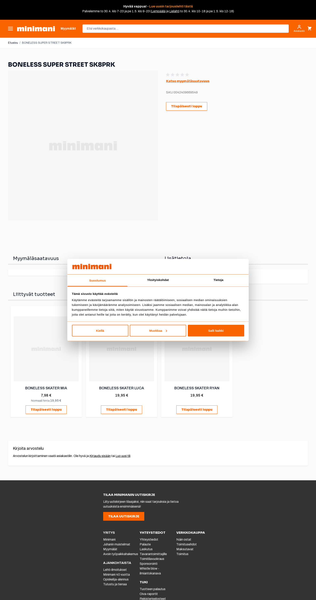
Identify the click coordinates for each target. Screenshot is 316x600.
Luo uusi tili (122, 455)
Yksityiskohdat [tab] (158, 280)
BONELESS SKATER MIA (47, 388)
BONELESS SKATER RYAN (196, 388)
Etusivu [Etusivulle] (13, 42)
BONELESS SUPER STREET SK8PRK (47, 42)
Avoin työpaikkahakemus (120, 553)
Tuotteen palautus (153, 588)
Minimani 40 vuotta (116, 574)
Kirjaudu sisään (100, 455)
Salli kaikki (216, 330)
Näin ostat (183, 539)
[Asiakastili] (299, 29)
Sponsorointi (148, 563)
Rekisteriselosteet (153, 598)
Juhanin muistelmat (116, 544)
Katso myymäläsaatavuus (187, 81)
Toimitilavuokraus (152, 558)
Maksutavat (184, 548)
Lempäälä (158, 11)
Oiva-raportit (149, 593)
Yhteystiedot (149, 539)
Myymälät (110, 548)
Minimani (109, 539)
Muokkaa (158, 330)
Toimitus (182, 553)
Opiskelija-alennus (116, 579)
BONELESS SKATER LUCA (121, 388)
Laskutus (146, 548)
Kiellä (100, 330)
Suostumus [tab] (97, 280)
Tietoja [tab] (218, 280)
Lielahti (174, 11)
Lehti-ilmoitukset (115, 569)
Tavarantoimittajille (153, 553)
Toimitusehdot (186, 544)
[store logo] (36, 28)
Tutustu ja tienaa (115, 583)
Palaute (145, 544)
